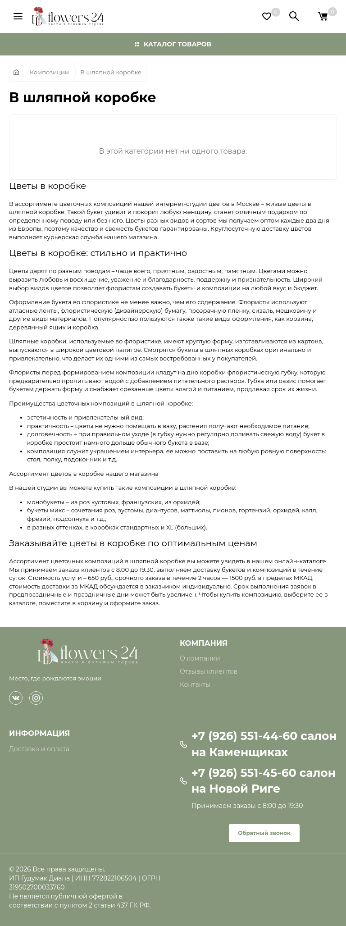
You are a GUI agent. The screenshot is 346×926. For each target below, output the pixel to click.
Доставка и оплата (39, 749)
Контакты (195, 684)
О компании (200, 658)
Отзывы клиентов (208, 671)
